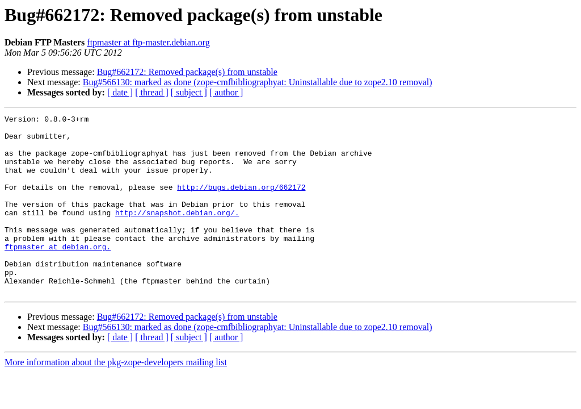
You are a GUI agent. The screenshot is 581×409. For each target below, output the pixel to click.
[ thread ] (152, 92)
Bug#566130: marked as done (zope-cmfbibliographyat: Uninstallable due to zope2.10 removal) (257, 82)
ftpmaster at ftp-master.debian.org (148, 42)
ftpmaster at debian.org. (58, 274)
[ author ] (226, 92)
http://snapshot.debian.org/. (177, 233)
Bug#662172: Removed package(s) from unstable (187, 72)
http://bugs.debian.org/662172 (241, 202)
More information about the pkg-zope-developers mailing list (116, 398)
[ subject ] (189, 92)
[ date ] (120, 92)
